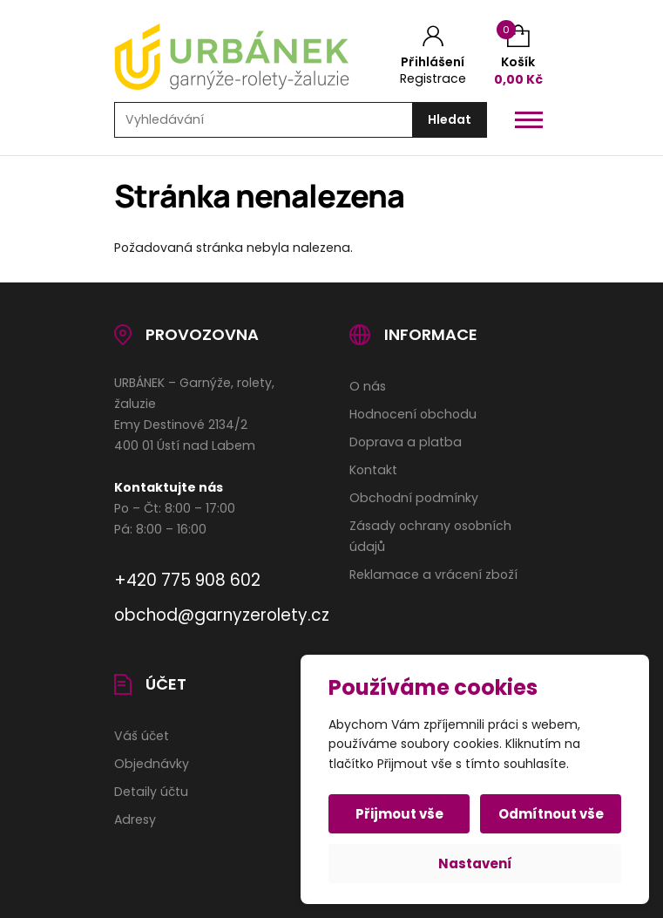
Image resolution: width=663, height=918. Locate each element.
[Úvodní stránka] (244, 57)
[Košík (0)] (518, 56)
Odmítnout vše (551, 814)
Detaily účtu (151, 791)
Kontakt (373, 470)
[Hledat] (449, 120)
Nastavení (475, 863)
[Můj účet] (433, 56)
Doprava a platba (405, 442)
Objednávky (151, 763)
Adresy (135, 819)
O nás (367, 386)
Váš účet (141, 736)
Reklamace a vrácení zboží (433, 574)
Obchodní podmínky (413, 498)
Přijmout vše (399, 814)
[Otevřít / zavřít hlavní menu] (529, 120)
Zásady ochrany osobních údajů (430, 536)
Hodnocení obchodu (413, 414)
